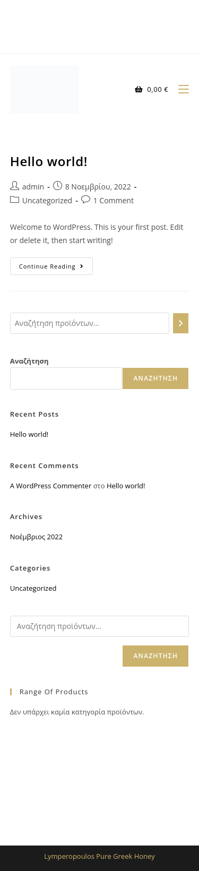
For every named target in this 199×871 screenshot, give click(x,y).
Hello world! (49, 161)
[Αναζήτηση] (180, 323)
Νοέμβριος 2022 (36, 536)
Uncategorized (47, 200)
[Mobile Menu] (179, 89)
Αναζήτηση (29, 361)
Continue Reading (56, 263)
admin (33, 187)
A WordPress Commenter (51, 485)
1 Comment (113, 200)
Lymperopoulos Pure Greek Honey (99, 856)
